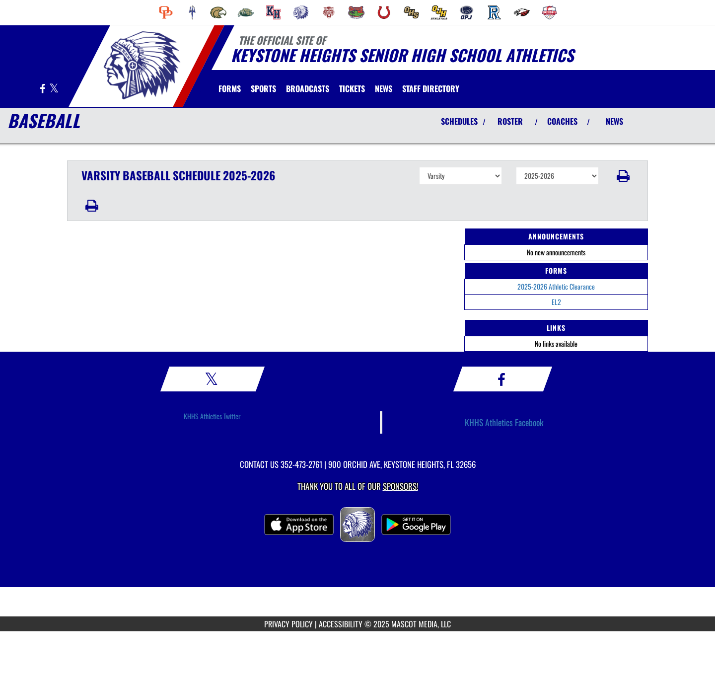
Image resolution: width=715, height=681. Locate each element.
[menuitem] (166, 12)
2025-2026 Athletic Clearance (556, 286)
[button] (623, 176)
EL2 (556, 302)
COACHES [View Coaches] (562, 121)
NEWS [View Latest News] (614, 121)
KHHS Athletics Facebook (504, 422)
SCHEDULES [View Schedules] (459, 121)
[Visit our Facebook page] (43, 89)
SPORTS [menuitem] (263, 88)
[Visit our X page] (54, 89)
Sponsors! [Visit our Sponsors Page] (400, 486)
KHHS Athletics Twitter (212, 416)
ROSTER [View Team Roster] (510, 121)
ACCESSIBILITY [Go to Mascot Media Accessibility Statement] (340, 624)
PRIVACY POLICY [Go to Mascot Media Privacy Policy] (288, 624)
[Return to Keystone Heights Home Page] (142, 65)
